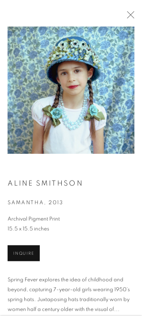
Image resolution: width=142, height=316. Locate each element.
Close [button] (128, 17)
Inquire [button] (23, 254)
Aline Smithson (45, 184)
